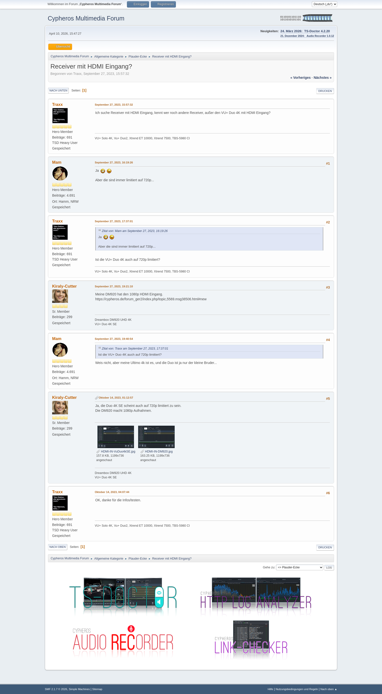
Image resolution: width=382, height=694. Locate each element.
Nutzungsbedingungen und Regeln (297, 689)
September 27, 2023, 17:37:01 (114, 221)
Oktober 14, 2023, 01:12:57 (116, 397)
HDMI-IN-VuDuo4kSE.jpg (115, 451)
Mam (56, 162)
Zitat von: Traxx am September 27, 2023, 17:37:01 (135, 348)
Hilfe (270, 689)
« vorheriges (300, 78)
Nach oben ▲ (328, 689)
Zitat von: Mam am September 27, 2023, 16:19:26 (135, 231)
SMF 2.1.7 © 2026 (56, 689)
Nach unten (58, 90)
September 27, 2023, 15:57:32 (114, 104)
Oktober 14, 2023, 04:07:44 (112, 492)
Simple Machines (79, 689)
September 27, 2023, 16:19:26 (114, 162)
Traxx (57, 104)
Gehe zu (268, 567)
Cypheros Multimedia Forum (86, 18)
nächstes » (323, 78)
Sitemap (97, 689)
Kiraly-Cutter (64, 286)
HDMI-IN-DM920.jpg (156, 451)
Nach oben (57, 546)
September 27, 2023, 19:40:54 (114, 338)
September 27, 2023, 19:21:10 (114, 286)
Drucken (325, 91)
